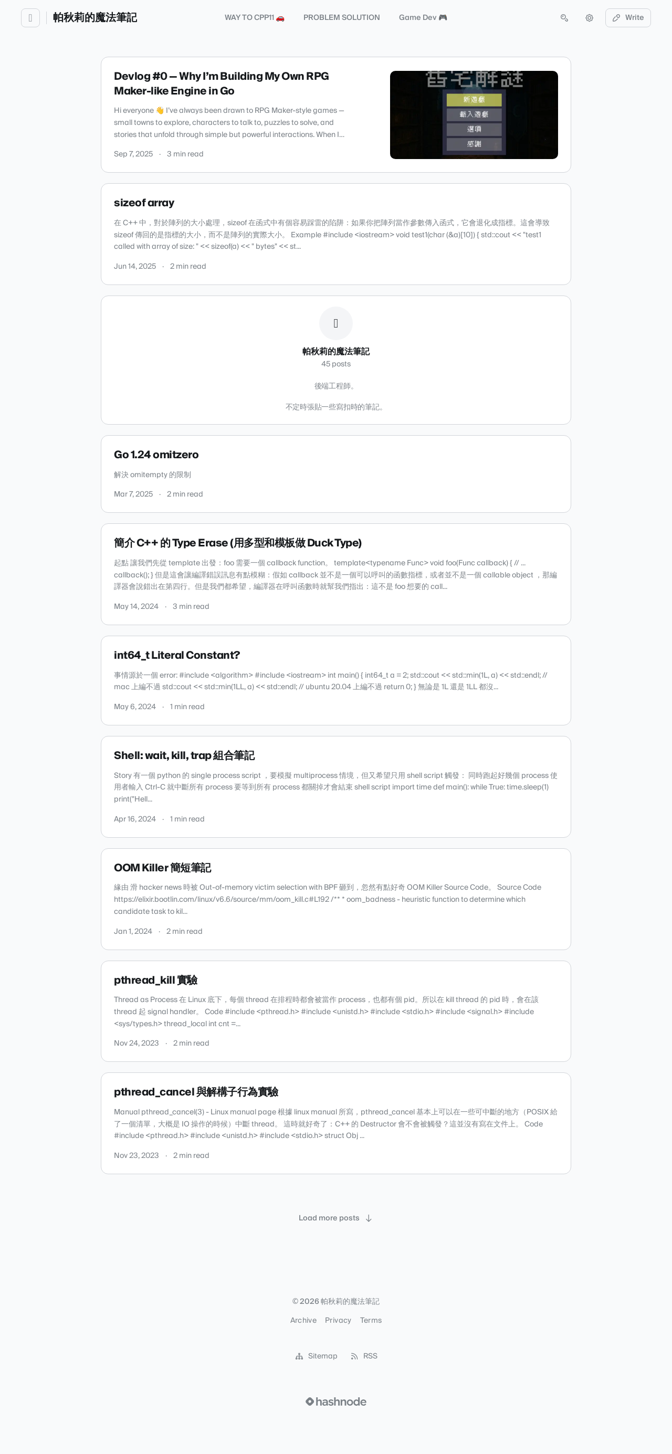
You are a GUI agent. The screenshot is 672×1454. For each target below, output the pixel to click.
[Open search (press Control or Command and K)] (564, 17)
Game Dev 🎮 (423, 18)
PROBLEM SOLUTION (341, 18)
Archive (303, 1320)
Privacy (338, 1320)
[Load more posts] (336, 1218)
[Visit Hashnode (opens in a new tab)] (336, 1401)
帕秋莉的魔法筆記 (95, 18)
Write (628, 18)
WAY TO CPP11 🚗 (255, 18)
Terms (371, 1320)
